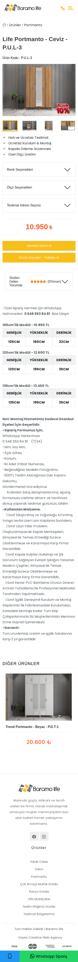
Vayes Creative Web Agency (40, 937)
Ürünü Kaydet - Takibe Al (39, 257)
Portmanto (33, 25)
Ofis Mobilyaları (39, 899)
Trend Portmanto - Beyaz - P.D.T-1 (32, 727)
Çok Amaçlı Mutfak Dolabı (39, 884)
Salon (39, 869)
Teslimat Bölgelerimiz (39, 914)
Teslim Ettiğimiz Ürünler (39, 906)
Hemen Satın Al (39, 245)
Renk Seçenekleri (20, 169)
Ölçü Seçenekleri (19, 187)
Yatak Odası (39, 862)
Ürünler (15, 25)
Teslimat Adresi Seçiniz (24, 205)
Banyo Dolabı (39, 892)
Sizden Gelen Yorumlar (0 (35, 281)
